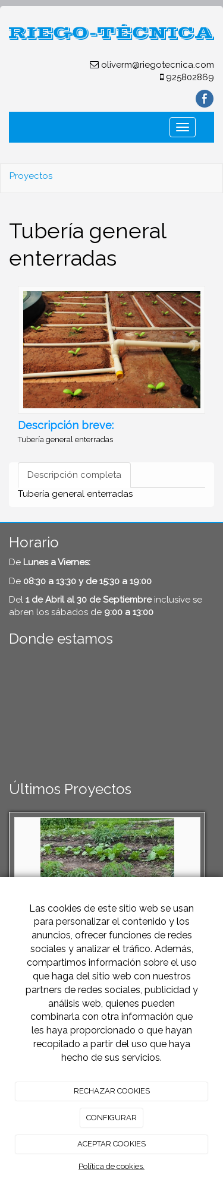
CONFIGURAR (111, 1117)
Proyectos (31, 176)
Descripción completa (74, 474)
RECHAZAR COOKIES (112, 1090)
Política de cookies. (111, 1166)
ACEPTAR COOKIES (111, 1143)
